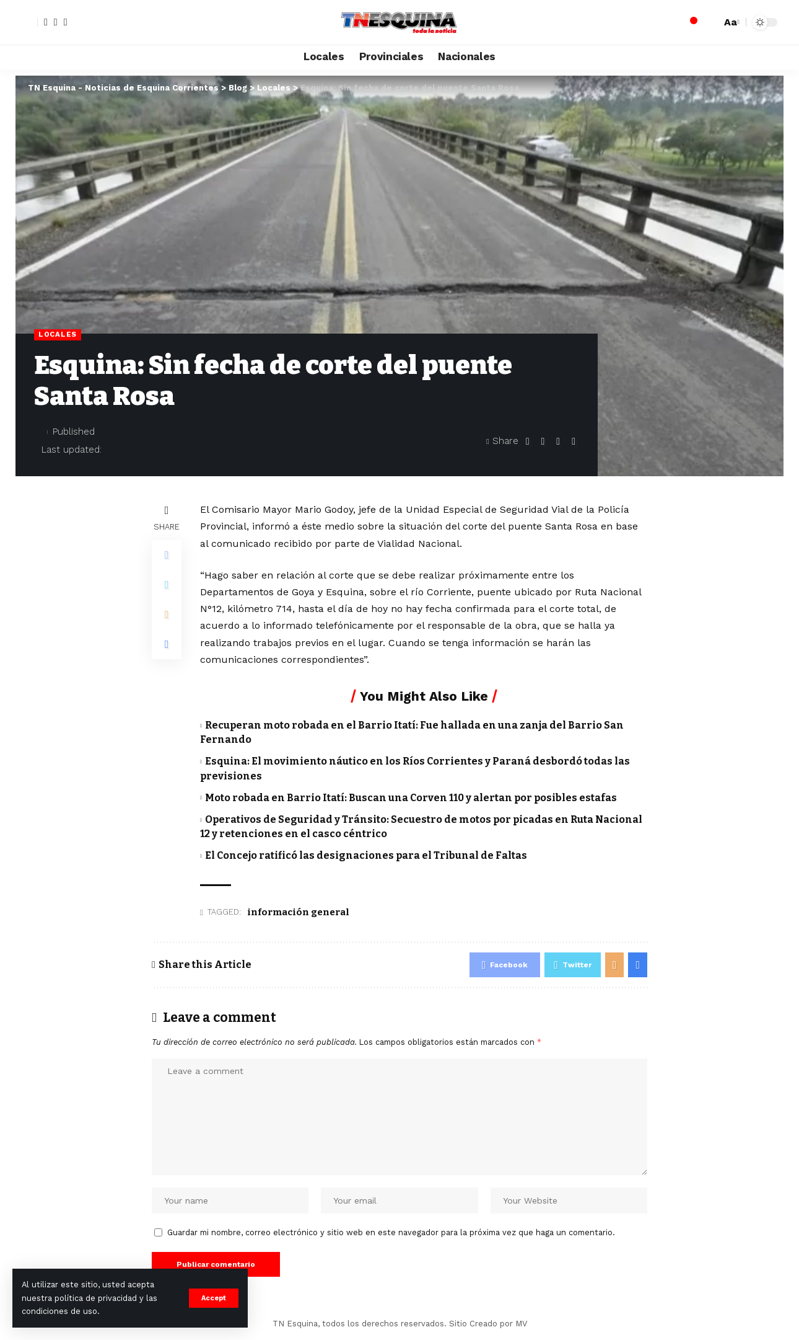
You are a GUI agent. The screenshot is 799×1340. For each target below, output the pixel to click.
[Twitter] (56, 22)
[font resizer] (730, 22)
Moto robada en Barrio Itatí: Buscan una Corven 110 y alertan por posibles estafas (411, 798)
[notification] (690, 22)
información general (298, 912)
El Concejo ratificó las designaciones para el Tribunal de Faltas (366, 855)
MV (521, 1323)
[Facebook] (46, 22)
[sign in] (27, 22)
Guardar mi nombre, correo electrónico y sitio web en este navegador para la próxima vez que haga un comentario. (391, 1232)
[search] (708, 22)
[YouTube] (66, 22)
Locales (57, 334)
